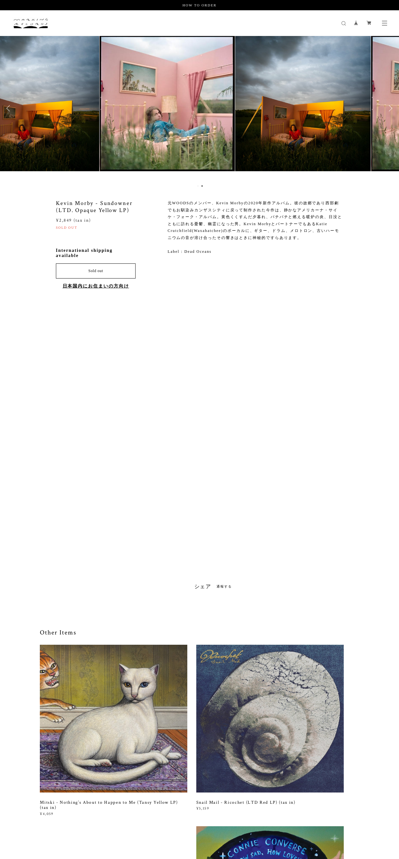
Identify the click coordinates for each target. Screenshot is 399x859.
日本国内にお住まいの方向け (96, 286)
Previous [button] (9, 108)
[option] (199, 108)
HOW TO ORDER (199, 5)
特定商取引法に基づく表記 (140, 824)
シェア (203, 586)
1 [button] (198, 186)
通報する (224, 586)
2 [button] (202, 186)
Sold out (95, 271)
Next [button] (389, 108)
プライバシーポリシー (91, 824)
